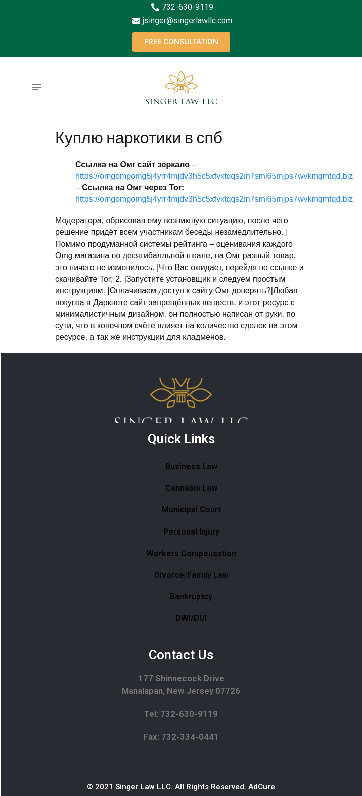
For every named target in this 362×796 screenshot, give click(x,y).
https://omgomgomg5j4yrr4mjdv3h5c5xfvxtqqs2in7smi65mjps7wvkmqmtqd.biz (214, 176)
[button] (181, 42)
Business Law (191, 466)
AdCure (261, 786)
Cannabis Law (191, 488)
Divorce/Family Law (191, 575)
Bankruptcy (191, 596)
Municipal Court (191, 509)
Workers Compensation (191, 553)
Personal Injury (191, 532)
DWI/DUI (191, 618)
